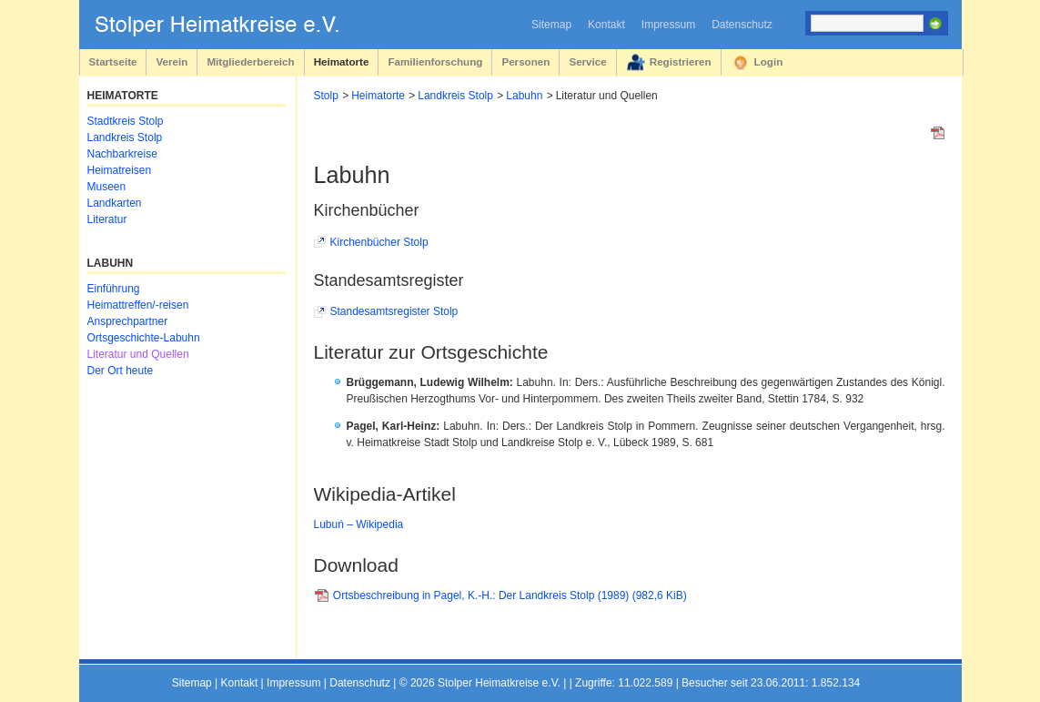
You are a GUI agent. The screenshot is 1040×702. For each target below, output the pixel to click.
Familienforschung (435, 61)
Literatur (107, 219)
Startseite (113, 61)
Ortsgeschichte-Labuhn (143, 337)
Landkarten (114, 203)
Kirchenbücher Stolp (379, 242)
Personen (525, 61)
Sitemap (551, 24)
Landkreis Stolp (455, 95)
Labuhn (524, 95)
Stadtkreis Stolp (125, 121)
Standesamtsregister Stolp (394, 311)
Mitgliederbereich (250, 61)
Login (768, 61)
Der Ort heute (120, 370)
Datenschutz (742, 24)
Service (587, 61)
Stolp (326, 95)
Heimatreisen (119, 170)
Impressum (668, 24)
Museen (106, 186)
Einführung (113, 288)
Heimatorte (341, 61)
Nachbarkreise (122, 154)
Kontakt (606, 24)
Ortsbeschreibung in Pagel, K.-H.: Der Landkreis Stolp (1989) (510, 595)
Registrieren (681, 61)
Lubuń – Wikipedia (359, 524)
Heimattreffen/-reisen (138, 305)
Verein (171, 61)
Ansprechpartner (127, 321)
